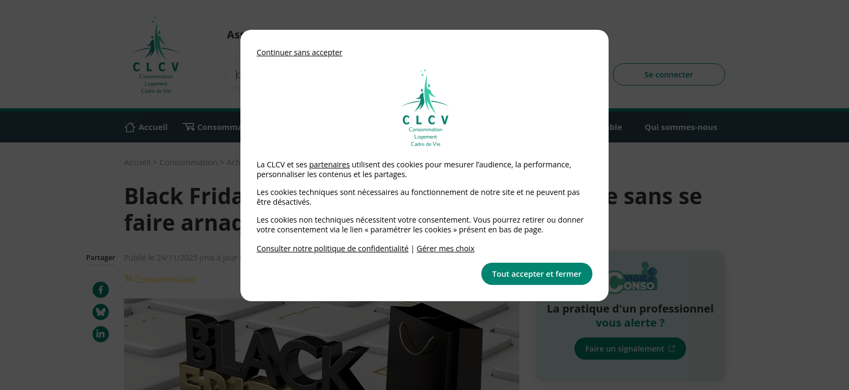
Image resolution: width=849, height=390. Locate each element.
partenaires (329, 164)
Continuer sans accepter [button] (299, 52)
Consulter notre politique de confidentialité (333, 248)
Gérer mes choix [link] (446, 248)
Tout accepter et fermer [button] (537, 274)
